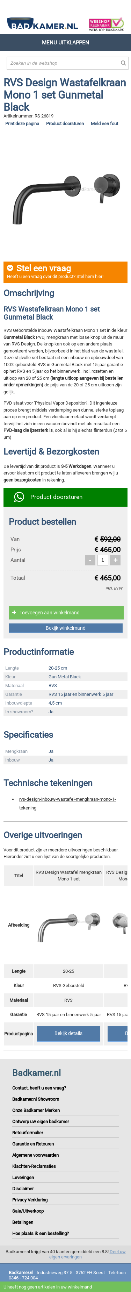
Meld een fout (104, 123)
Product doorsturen (65, 123)
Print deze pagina (22, 123)
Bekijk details (68, 1033)
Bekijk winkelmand (66, 628)
